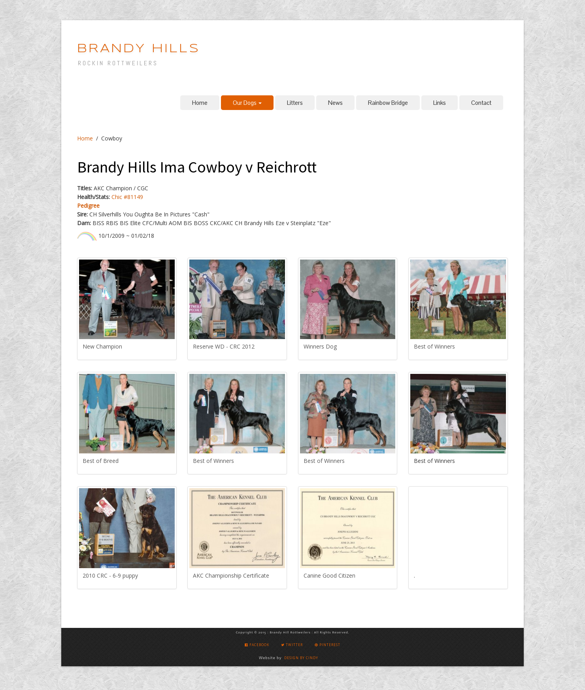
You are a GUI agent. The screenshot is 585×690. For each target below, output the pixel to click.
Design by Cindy (301, 658)
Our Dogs (247, 102)
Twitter (292, 645)
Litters (295, 102)
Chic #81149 (127, 197)
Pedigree (88, 205)
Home (200, 102)
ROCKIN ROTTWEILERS (118, 63)
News (335, 102)
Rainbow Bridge (388, 102)
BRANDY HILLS (138, 49)
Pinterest (327, 645)
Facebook (257, 645)
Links (439, 102)
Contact (481, 102)
